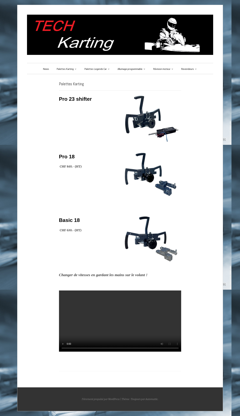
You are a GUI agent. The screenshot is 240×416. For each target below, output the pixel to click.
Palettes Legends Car (95, 69)
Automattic (151, 399)
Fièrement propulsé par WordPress (101, 399)
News (46, 69)
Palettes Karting (65, 69)
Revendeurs (187, 69)
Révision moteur (161, 69)
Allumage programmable (130, 69)
